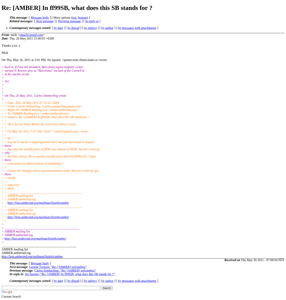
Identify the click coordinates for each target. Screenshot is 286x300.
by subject (90, 28)
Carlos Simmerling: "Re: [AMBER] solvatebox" (65, 270)
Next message (45, 21)
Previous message (69, 21)
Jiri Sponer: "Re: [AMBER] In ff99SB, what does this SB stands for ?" (70, 274)
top (74, 17)
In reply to (92, 21)
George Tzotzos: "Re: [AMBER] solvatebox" (58, 267)
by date (58, 28)
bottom (82, 17)
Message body (40, 17)
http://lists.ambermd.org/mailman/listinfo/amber (38, 203)
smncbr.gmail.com (31, 35)
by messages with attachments (137, 28)
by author (107, 28)
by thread (73, 28)
